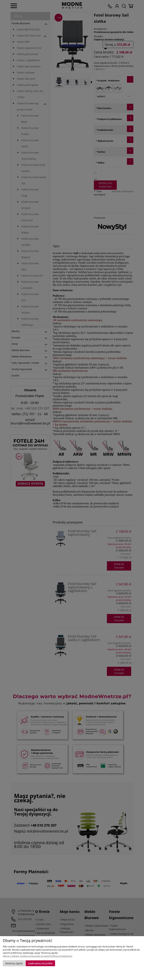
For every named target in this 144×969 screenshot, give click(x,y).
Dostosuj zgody (14, 963)
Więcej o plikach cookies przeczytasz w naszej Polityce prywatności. (37, 956)
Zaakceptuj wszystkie (40, 963)
